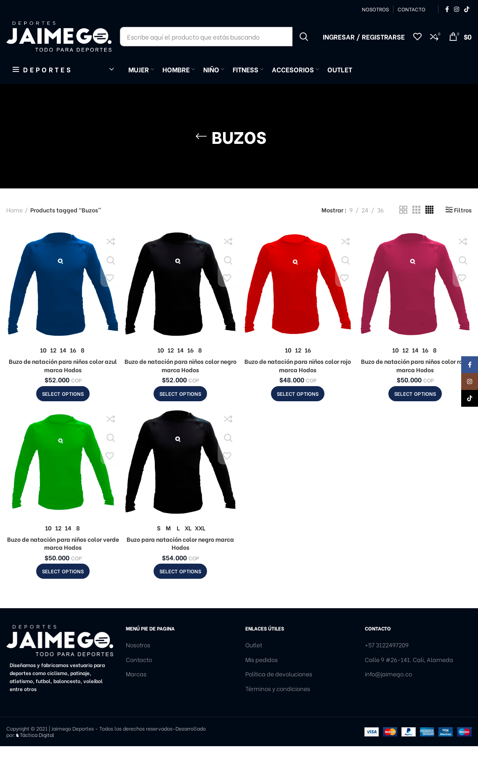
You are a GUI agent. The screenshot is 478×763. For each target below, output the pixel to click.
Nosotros (138, 662)
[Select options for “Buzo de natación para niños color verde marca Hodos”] (63, 588)
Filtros (463, 227)
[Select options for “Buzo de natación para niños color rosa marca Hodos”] (415, 410)
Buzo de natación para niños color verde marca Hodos (63, 560)
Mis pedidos (261, 676)
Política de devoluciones (278, 691)
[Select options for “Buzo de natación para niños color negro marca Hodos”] (180, 410)
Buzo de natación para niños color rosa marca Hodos (415, 382)
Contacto (139, 676)
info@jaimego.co (388, 691)
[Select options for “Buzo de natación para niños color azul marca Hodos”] (63, 410)
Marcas (136, 691)
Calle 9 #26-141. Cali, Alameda (409, 676)
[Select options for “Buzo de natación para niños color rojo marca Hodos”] (297, 410)
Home (14, 227)
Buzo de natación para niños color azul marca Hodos (63, 382)
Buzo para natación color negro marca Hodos (180, 560)
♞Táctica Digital (34, 751)
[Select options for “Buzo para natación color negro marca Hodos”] (180, 588)
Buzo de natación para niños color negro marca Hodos (180, 382)
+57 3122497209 (387, 662)
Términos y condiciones (277, 705)
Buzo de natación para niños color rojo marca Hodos (297, 382)
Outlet (253, 662)
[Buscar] (217, 46)
